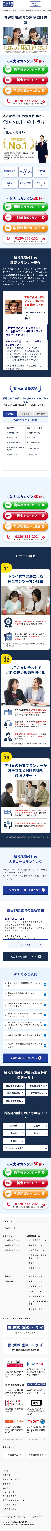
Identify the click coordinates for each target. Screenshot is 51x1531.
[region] (26, 346)
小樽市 (13, 1133)
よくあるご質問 (36, 1309)
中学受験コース (35, 1245)
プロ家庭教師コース (37, 1240)
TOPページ (10, 1228)
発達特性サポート (37, 1268)
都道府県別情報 (36, 1276)
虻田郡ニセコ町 (13, 1085)
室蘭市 (13, 1140)
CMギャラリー (35, 1291)
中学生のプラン (12, 1245)
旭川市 (37, 1133)
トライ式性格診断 (37, 1296)
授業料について (36, 1281)
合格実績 (41, 173)
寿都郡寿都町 (13, 1093)
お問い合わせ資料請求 (35, 4)
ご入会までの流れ (37, 1286)
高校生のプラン (12, 1250)
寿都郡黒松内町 (37, 1085)
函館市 (37, 1125)
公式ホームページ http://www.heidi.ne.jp (19, 1524)
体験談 (10, 184)
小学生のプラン (12, 1240)
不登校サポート (36, 1263)
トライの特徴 (25, 184)
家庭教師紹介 (9, 173)
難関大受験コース (36, 1250)
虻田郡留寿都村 (13, 1100)
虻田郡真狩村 (37, 1093)
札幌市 (13, 1125)
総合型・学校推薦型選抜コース (38, 1256)
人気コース (41, 184)
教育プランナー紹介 (25, 172)
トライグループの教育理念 (38, 1303)
